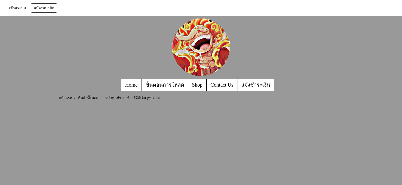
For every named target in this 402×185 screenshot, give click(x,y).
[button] (279, 85)
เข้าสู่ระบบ (17, 8)
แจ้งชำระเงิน (255, 85)
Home (131, 85)
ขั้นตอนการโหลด (165, 85)
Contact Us (221, 85)
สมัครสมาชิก (44, 8)
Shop (197, 85)
